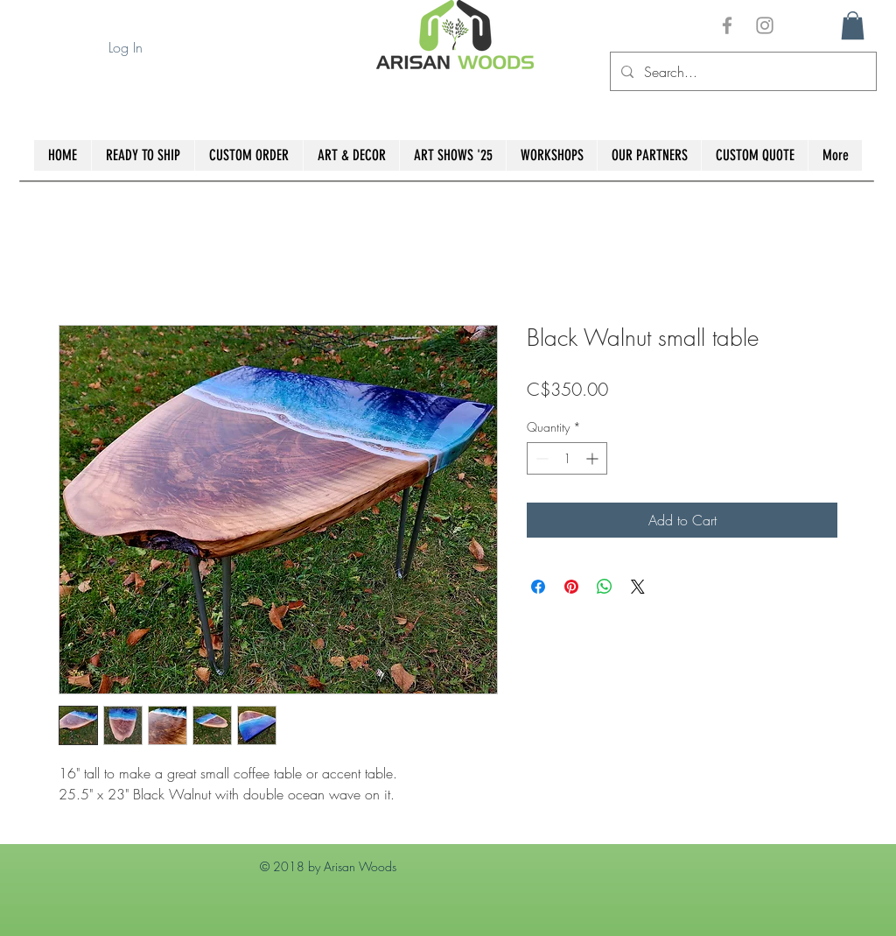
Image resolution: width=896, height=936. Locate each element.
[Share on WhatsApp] (604, 586)
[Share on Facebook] (538, 586)
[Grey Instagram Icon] (764, 25)
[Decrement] (540, 458)
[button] (852, 25)
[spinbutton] (567, 458)
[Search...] (741, 71)
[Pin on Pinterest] (571, 586)
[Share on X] (637, 586)
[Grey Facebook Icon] (727, 25)
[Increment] (594, 458)
